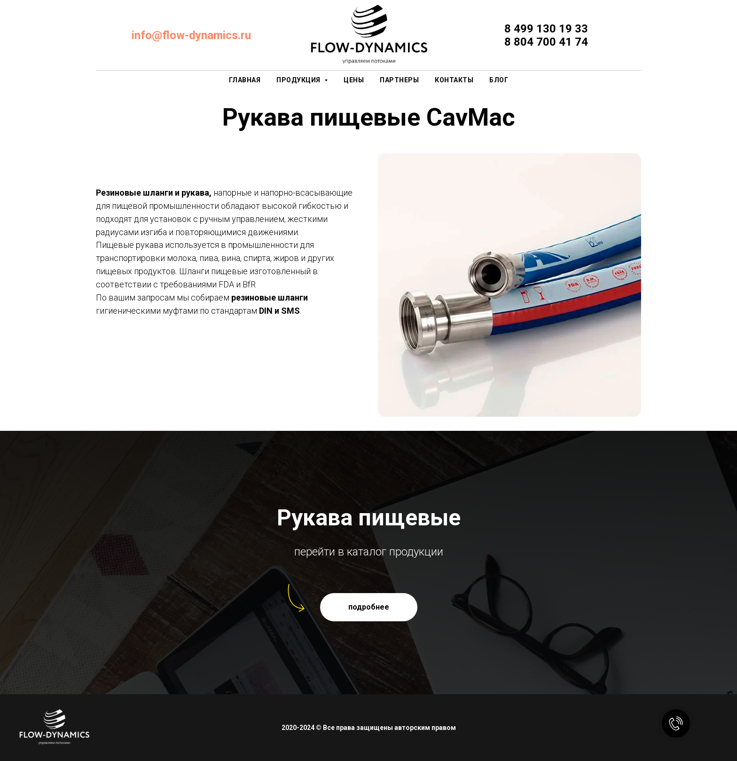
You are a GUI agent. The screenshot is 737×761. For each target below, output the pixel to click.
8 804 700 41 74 (546, 41)
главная (245, 80)
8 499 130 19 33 (546, 28)
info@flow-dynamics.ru (191, 35)
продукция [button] (299, 80)
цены (354, 80)
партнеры (399, 80)
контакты (454, 80)
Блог (498, 80)
